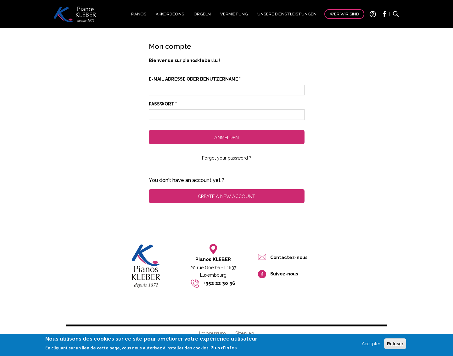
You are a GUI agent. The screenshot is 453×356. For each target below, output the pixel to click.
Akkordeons (170, 14)
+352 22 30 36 (219, 283)
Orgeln (202, 14)
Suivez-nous (284, 273)
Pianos (138, 14)
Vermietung (234, 14)
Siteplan (244, 333)
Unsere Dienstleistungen (286, 14)
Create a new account (226, 196)
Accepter (371, 345)
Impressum (212, 333)
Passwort (163, 103)
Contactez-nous (288, 257)
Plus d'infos (223, 349)
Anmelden (226, 137)
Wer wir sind (344, 14)
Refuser (395, 345)
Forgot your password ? (226, 158)
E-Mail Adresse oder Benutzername (195, 79)
